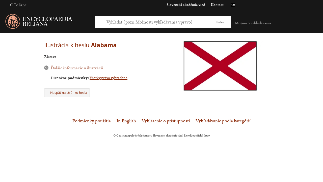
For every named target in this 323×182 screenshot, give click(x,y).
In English (126, 121)
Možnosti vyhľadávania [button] (253, 23)
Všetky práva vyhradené (108, 78)
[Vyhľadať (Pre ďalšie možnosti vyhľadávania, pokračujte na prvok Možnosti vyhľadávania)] (157, 22)
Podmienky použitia (91, 121)
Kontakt (217, 4)
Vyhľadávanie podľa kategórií (223, 121)
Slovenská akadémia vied (186, 4)
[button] (233, 5)
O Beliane (18, 5)
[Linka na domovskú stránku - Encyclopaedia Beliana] (46, 22)
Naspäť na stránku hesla (67, 92)
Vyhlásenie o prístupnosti (166, 121)
